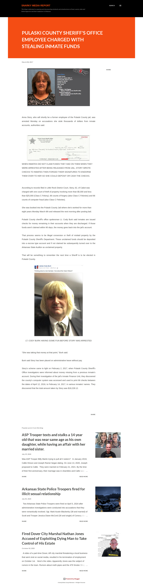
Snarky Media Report (35, 5)
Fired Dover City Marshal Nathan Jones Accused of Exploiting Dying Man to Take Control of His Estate (54, 538)
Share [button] (108, 69)
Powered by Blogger (71, 579)
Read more (84, 476)
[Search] (112, 5)
